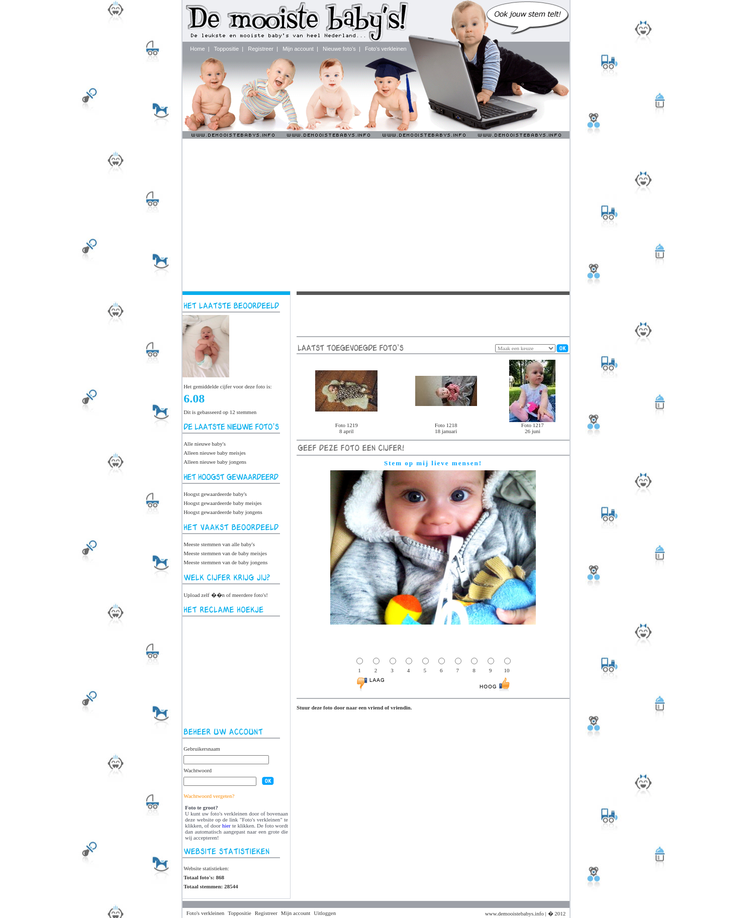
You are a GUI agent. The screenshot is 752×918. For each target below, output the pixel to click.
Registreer (260, 49)
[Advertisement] (376, 214)
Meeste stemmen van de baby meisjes (225, 553)
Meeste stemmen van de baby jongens (225, 562)
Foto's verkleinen (386, 49)
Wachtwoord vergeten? (208, 796)
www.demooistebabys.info (514, 913)
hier (226, 826)
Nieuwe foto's (339, 49)
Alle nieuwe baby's (204, 444)
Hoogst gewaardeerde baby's (215, 494)
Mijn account (298, 49)
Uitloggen (325, 913)
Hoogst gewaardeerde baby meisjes (222, 503)
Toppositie (226, 49)
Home (197, 49)
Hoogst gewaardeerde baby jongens (222, 512)
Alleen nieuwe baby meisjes (214, 453)
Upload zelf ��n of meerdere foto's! (225, 595)
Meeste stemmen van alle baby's (219, 544)
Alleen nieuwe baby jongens (214, 462)
